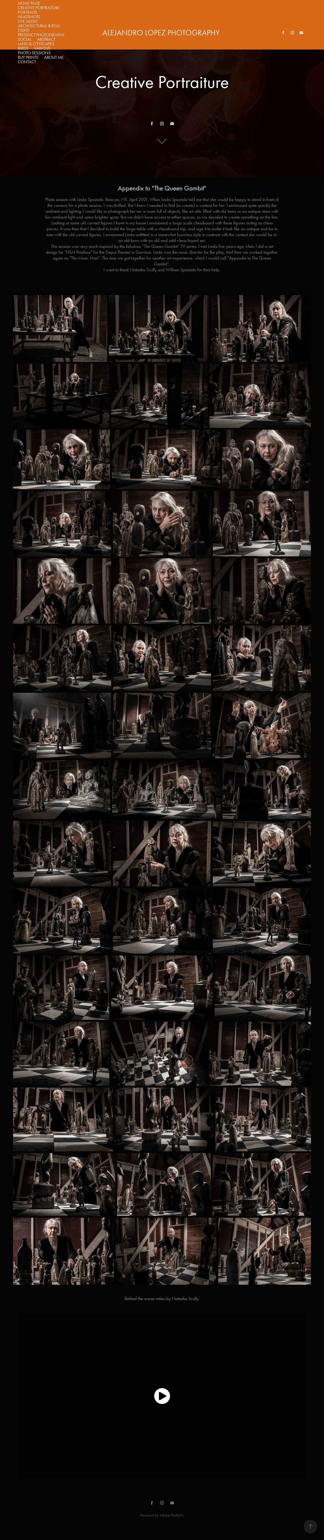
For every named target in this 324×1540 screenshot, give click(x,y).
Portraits (27, 12)
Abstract (46, 39)
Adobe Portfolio (172, 1515)
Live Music (28, 21)
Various (42, 48)
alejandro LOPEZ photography (161, 32)
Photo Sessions (34, 52)
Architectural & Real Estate (39, 28)
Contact (27, 61)
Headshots (29, 16)
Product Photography (41, 34)
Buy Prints (28, 57)
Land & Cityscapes (36, 43)
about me (53, 57)
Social (25, 39)
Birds (23, 48)
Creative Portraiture (39, 7)
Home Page (29, 3)
